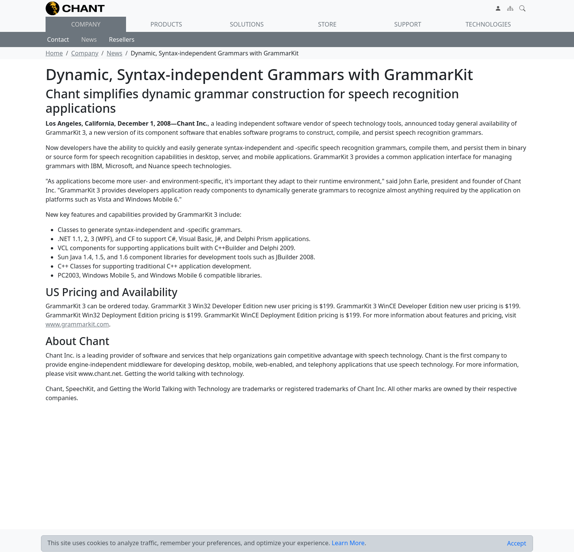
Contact (58, 39)
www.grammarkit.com (77, 324)
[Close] (517, 543)
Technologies (488, 24)
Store (327, 24)
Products (166, 24)
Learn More (348, 543)
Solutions (247, 24)
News (89, 39)
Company (85, 24)
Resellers (121, 39)
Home (54, 53)
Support (407, 24)
